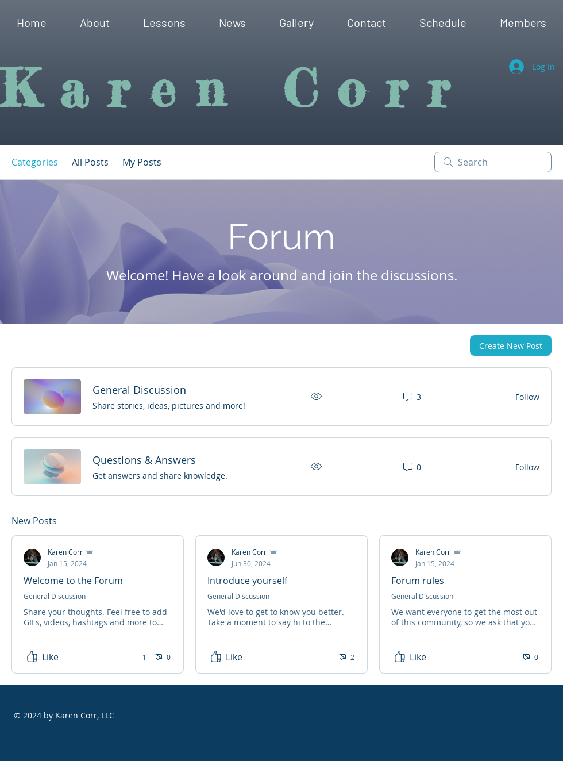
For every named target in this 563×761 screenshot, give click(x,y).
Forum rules (417, 580)
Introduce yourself (247, 580)
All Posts (90, 162)
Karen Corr (234, 88)
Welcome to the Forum (73, 580)
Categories (34, 162)
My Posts (141, 162)
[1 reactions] (138, 657)
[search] (493, 162)
